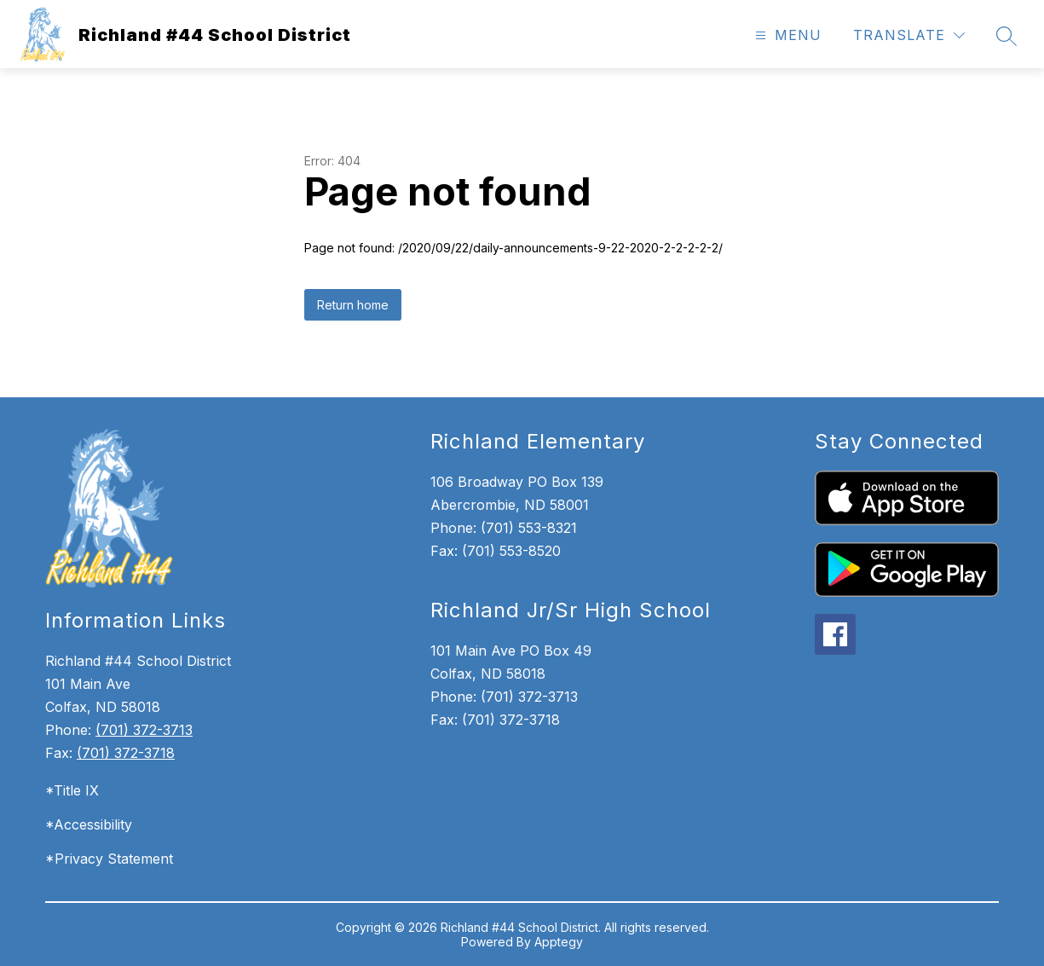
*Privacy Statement (109, 858)
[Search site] (1006, 36)
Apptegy (558, 941)
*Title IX (72, 790)
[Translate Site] (909, 35)
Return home (353, 305)
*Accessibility (88, 824)
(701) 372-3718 (126, 752)
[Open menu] (786, 35)
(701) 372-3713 (144, 729)
